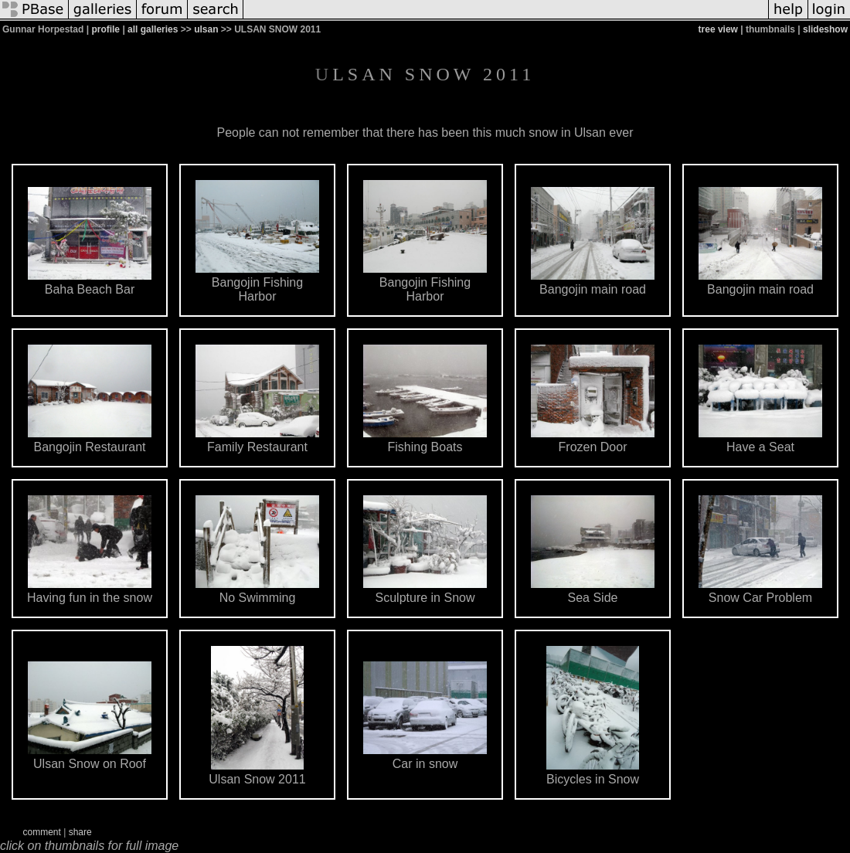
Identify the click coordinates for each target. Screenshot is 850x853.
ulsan (206, 29)
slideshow (825, 29)
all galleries (153, 29)
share (80, 832)
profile (105, 29)
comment (42, 832)
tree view (718, 29)
